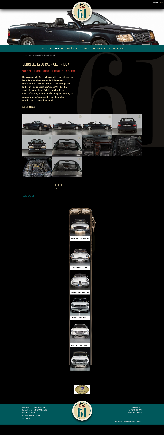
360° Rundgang (86, 48)
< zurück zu (28, 196)
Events (99, 48)
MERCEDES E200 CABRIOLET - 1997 (44, 55)
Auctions (111, 48)
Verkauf (45, 48)
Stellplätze (69, 48)
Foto (122, 48)
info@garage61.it (137, 407)
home (24, 55)
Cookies (139, 421)
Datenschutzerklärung (129, 421)
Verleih (56, 48)
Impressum (118, 421)
